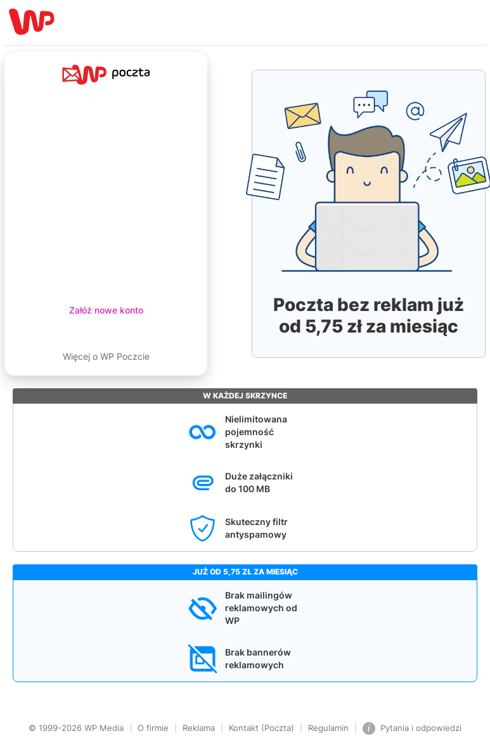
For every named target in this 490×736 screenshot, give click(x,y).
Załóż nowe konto (106, 310)
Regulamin (328, 728)
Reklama (199, 728)
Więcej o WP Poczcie (106, 356)
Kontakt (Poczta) (261, 728)
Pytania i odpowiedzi (412, 728)
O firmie (153, 728)
